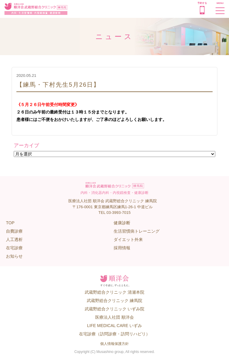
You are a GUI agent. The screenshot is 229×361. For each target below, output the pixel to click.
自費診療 (14, 231)
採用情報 (122, 247)
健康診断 (122, 222)
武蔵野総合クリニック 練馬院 (114, 300)
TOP (10, 222)
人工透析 (14, 239)
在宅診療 (14, 247)
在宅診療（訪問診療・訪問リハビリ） (114, 334)
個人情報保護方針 (114, 344)
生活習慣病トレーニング (137, 231)
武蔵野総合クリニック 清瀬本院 (114, 292)
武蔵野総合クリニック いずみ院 (114, 308)
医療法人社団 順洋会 (114, 317)
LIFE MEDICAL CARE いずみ (114, 325)
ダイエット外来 (128, 239)
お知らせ (14, 256)
